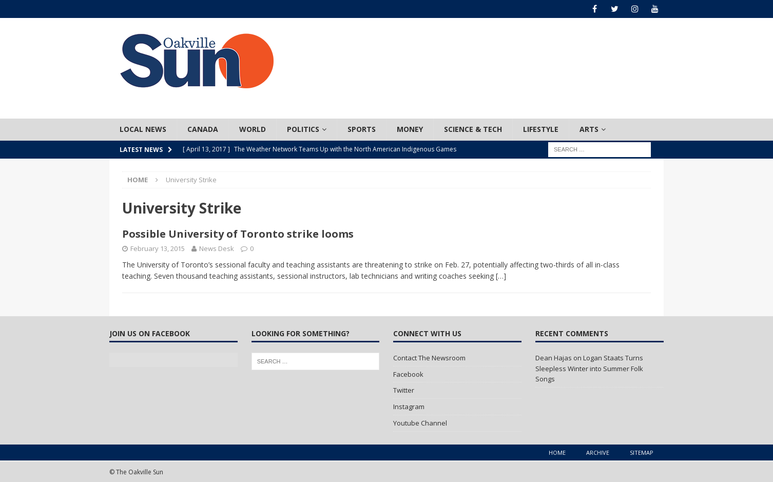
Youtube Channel (420, 423)
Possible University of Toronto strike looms (238, 234)
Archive (597, 452)
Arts (588, 129)
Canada (202, 129)
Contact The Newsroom (429, 357)
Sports (361, 129)
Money (410, 129)
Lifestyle (540, 129)
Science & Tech (473, 129)
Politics (303, 129)
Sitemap (641, 452)
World (252, 129)
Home (557, 452)
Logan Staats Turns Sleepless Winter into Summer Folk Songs (589, 368)
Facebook (408, 374)
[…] (501, 276)
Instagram (408, 406)
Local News (143, 129)
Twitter (403, 390)
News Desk (216, 248)
